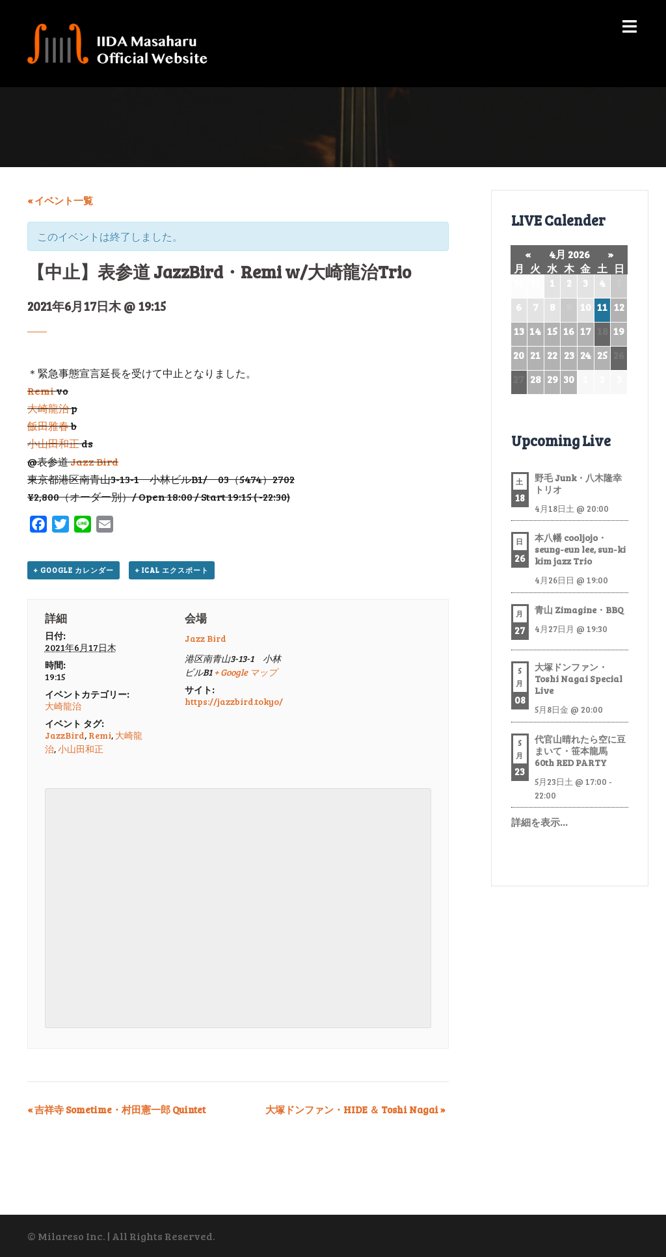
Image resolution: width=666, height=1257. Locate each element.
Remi (40, 390)
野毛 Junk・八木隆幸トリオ (578, 483)
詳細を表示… (539, 821)
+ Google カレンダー (73, 570)
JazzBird (65, 735)
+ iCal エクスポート (172, 570)
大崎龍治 (48, 408)
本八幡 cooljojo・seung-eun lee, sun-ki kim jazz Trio (580, 549)
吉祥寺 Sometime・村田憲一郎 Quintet (116, 1109)
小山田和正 (53, 443)
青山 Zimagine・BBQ (579, 609)
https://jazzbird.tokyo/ (234, 701)
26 (618, 355)
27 (518, 379)
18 (602, 330)
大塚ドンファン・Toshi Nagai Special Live (578, 678)
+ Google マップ (245, 672)
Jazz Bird (94, 461)
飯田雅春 (48, 425)
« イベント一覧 (60, 200)
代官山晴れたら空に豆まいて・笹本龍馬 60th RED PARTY (580, 751)
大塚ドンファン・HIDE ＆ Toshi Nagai (355, 1109)
